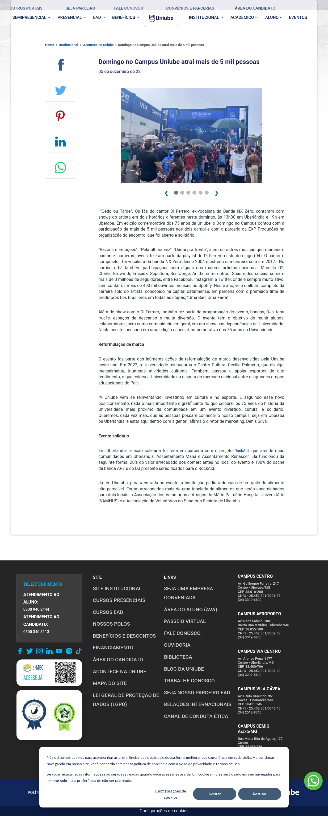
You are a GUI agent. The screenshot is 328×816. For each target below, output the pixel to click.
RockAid (241, 451)
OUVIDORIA (177, 645)
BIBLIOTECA (178, 657)
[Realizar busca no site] (310, 5)
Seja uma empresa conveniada (188, 593)
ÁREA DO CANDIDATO (118, 660)
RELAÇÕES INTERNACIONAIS (198, 704)
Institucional (68, 45)
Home (49, 45)
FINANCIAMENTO (113, 648)
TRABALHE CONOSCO (189, 681)
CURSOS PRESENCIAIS (119, 600)
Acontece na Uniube (98, 45)
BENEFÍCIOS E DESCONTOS (124, 636)
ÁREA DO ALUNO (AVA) (190, 609)
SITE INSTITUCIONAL (117, 588)
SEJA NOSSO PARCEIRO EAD (197, 693)
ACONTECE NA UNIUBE (119, 672)
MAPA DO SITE (110, 683)
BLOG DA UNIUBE (184, 669)
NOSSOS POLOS (111, 624)
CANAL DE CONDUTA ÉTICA (196, 716)
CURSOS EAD (108, 612)
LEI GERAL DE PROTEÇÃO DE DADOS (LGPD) (126, 700)
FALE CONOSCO (182, 633)
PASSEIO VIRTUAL (185, 621)
